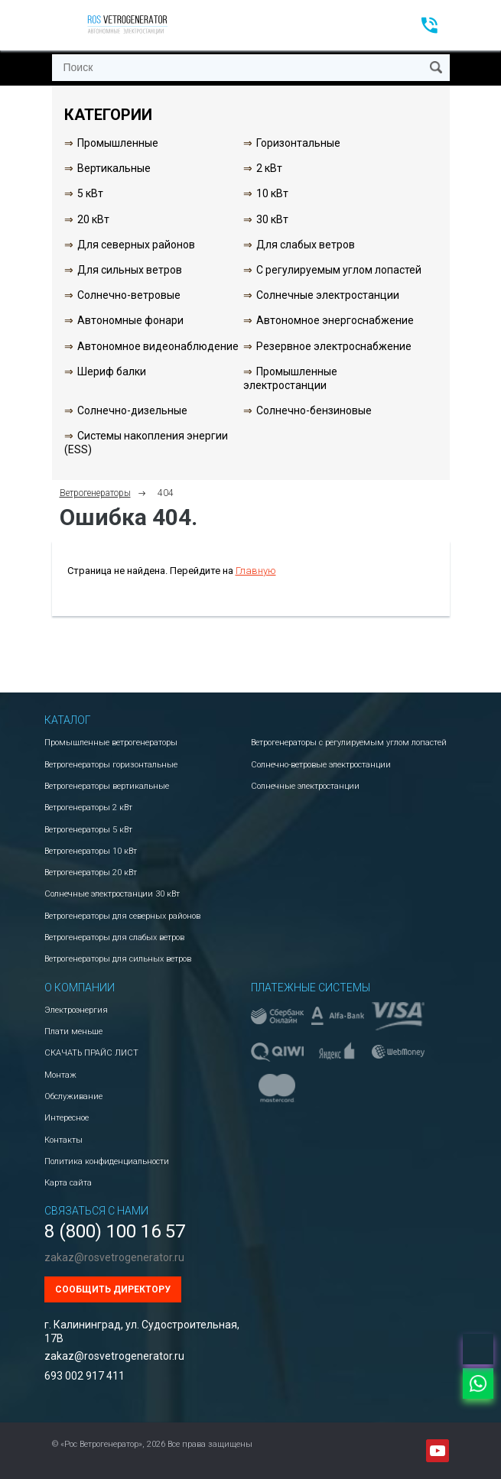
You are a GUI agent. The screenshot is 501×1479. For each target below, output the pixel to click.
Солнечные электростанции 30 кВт (112, 894)
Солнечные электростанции (327, 295)
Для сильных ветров (129, 270)
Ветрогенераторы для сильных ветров (117, 959)
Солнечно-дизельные (132, 410)
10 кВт (272, 193)
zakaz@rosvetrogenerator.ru (114, 1257)
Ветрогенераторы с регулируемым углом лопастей (349, 743)
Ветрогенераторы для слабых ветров (114, 937)
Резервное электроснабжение (334, 346)
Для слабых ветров (305, 244)
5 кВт (90, 193)
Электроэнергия (76, 1010)
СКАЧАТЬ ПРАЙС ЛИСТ (91, 1053)
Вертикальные (114, 168)
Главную (256, 570)
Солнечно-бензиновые (314, 410)
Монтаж (60, 1075)
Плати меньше (73, 1031)
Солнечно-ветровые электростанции (321, 765)
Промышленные (117, 143)
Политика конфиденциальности (106, 1161)
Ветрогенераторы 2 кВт (88, 807)
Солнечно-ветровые (129, 295)
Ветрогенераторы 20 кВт (90, 872)
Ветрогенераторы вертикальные (106, 786)
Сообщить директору (113, 1289)
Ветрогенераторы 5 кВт (88, 830)
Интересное (66, 1118)
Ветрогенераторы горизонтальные (110, 765)
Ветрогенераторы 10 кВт (90, 851)
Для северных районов (136, 244)
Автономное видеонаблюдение (158, 346)
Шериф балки (111, 371)
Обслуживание (73, 1096)
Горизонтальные (298, 143)
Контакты (63, 1140)
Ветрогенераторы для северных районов (122, 916)
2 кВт (269, 168)
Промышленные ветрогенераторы (110, 743)
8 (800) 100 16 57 (114, 1231)
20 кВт (93, 219)
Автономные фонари (130, 320)
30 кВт (272, 219)
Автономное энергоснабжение (335, 320)
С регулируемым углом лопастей (338, 270)
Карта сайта (68, 1183)
